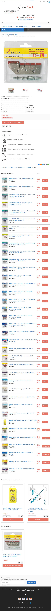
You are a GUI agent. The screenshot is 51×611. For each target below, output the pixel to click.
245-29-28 (27, 17)
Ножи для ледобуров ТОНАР (10, 34)
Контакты (46, 589)
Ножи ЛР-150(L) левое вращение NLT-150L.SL (21, 461)
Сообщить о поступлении (13, 122)
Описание (4, 167)
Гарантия (28, 167)
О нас (3, 589)
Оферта (25, 589)
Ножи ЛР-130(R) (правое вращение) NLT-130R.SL (21, 397)
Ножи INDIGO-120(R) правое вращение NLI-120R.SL (22, 437)
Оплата (8, 589)
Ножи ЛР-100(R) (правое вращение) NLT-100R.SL (21, 372)
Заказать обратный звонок (25, 19)
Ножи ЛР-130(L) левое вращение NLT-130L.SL (21, 389)
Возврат (30, 589)
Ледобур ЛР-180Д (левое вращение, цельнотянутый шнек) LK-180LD (37, 510)
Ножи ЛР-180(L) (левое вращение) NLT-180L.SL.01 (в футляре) (12, 509)
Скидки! (4, 26)
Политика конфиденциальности (25, 590)
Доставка (13, 589)
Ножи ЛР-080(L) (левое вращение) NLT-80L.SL (21, 348)
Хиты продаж (19, 26)
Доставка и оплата (19, 167)
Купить (45, 180)
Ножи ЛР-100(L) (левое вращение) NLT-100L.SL (21, 364)
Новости (26, 26)
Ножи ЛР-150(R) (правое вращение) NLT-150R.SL (21, 413)
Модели (34, 167)
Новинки (10, 26)
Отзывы (38, 26)
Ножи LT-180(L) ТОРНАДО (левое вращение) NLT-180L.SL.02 (12, 555)
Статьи (33, 26)
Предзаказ (46, 430)
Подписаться (31, 582)
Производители (38, 589)
